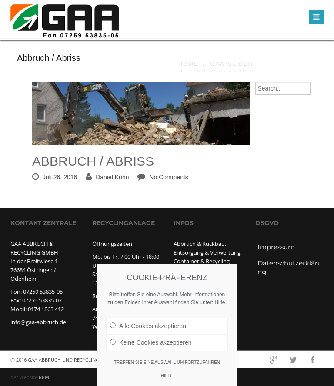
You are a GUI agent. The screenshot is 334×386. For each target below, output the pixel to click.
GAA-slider (231, 63)
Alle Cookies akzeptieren (148, 329)
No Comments (168, 177)
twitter (293, 360)
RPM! (44, 377)
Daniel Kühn (112, 177)
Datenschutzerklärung (289, 267)
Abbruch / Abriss (93, 161)
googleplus (273, 360)
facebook (312, 360)
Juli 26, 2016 (60, 177)
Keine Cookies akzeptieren (151, 345)
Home (188, 63)
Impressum (276, 247)
